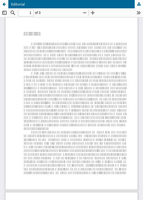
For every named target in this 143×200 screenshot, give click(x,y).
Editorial (18, 4)
